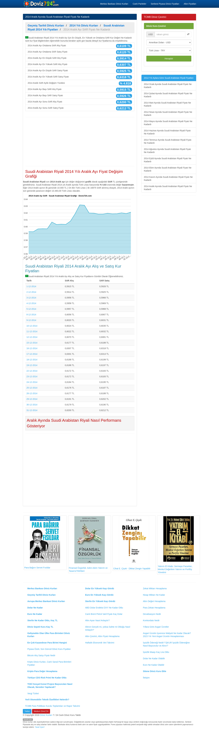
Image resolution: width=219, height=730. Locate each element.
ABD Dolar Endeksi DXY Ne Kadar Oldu (104, 607)
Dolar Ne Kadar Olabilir (154, 658)
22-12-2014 (31, 371)
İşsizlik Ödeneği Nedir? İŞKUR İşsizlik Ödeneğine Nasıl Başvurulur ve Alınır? (166, 644)
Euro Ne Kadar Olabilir (153, 665)
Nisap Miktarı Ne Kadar (154, 595)
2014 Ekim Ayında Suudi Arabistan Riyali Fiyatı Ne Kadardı (167, 169)
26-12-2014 (31, 393)
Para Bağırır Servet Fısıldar (42, 542)
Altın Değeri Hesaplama (154, 601)
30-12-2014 (31, 404)
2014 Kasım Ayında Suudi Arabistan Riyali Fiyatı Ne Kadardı (168, 178)
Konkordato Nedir (151, 620)
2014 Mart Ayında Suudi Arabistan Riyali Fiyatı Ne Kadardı (167, 104)
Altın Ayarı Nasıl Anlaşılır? (97, 620)
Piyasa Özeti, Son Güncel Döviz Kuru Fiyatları (49, 649)
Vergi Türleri (33, 693)
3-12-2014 (31, 297)
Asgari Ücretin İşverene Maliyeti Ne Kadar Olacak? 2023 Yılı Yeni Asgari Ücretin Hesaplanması (167, 634)
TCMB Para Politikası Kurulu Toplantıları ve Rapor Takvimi (52, 706)
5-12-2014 (31, 309)
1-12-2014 (31, 286)
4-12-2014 (31, 303)
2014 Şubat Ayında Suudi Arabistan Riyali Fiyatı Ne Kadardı (168, 95)
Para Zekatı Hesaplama (154, 607)
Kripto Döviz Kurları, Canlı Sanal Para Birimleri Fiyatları (49, 663)
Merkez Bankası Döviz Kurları (114, 4)
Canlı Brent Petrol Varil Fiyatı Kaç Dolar (103, 614)
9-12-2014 (31, 320)
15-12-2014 (31, 342)
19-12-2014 (31, 365)
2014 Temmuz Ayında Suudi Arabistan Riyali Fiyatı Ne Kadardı (167, 141)
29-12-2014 (31, 399)
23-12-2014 (31, 376)
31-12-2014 (31, 410)
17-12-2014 (31, 354)
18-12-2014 (31, 359)
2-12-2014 (31, 292)
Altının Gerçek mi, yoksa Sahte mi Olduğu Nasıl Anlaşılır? (107, 628)
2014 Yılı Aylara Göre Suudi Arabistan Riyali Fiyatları (168, 78)
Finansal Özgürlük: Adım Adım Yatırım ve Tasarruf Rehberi (88, 544)
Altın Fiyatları (190, 4)
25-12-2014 (31, 388)
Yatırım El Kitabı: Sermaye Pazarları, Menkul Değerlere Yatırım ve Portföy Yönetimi (176, 545)
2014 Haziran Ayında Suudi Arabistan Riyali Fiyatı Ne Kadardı (167, 132)
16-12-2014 (31, 348)
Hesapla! (169, 58)
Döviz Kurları (46, 715)
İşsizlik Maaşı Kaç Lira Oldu (156, 652)
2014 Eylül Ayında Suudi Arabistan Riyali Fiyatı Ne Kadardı (167, 160)
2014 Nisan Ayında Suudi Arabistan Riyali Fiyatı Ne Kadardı (168, 113)
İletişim (146, 677)
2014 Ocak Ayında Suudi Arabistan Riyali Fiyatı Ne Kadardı (168, 85)
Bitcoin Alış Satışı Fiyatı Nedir (41, 655)
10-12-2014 (31, 326)
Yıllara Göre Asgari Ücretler (156, 627)
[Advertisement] (79, 141)
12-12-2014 (31, 337)
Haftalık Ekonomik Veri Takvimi (99, 642)
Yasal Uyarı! (40, 727)
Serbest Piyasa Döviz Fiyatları (165, 4)
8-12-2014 (31, 314)
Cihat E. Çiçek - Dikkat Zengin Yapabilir (131, 543)
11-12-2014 (31, 331)
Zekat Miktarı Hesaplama (155, 588)
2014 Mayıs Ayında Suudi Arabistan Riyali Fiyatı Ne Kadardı (168, 123)
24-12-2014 (31, 382)
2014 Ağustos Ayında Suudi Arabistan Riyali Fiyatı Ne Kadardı (167, 150)
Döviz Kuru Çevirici (156, 26)
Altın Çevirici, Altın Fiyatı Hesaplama (102, 636)
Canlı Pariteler (139, 4)
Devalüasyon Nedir (152, 614)
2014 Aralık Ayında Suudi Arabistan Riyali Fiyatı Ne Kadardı (168, 188)
